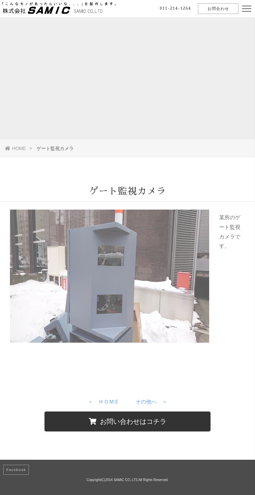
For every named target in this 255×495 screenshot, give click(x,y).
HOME (15, 148)
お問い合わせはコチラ (127, 421)
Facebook (16, 470)
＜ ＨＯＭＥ (104, 403)
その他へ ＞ (151, 403)
